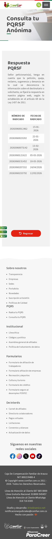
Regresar (26, 233)
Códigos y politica (17, 337)
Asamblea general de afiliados (23, 342)
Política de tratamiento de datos (24, 346)
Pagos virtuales (16, 418)
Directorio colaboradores (21, 413)
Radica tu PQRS (16, 312)
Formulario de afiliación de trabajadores (21, 364)
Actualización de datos (19, 432)
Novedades (14, 293)
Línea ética (14, 332)
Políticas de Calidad (18, 302)
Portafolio (14, 288)
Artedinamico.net (36, 508)
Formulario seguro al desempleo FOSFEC (19, 391)
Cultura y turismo (17, 380)
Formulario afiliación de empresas (25, 370)
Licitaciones (14, 423)
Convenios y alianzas (18, 427)
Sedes (11, 283)
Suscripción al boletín (19, 298)
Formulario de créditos (19, 385)
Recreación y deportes (19, 375)
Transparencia (15, 274)
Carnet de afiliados (17, 408)
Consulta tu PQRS (17, 317)
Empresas (13, 279)
